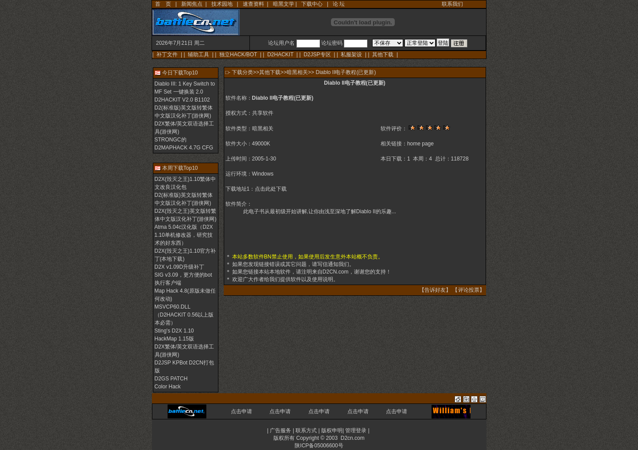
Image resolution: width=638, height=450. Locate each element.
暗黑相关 (297, 72)
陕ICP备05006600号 (319, 445)
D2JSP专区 (317, 54)
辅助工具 (198, 54)
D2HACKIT (280, 54)
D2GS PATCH (171, 379)
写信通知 (327, 264)
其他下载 (382, 54)
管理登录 (355, 430)
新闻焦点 (191, 4)
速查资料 (253, 4)
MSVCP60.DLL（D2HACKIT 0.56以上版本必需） (184, 315)
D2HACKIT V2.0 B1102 (182, 100)
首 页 (163, 4)
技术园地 (222, 4)
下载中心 (312, 4)
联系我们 (452, 4)
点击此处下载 (271, 189)
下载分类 (242, 72)
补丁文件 (167, 54)
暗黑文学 (283, 4)
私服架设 (351, 54)
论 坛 (339, 4)
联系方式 (306, 430)
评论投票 (468, 290)
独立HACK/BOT (238, 54)
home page (420, 144)
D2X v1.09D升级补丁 (180, 267)
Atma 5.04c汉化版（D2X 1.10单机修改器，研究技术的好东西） (184, 235)
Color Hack (168, 386)
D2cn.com (353, 438)
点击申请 (241, 411)
